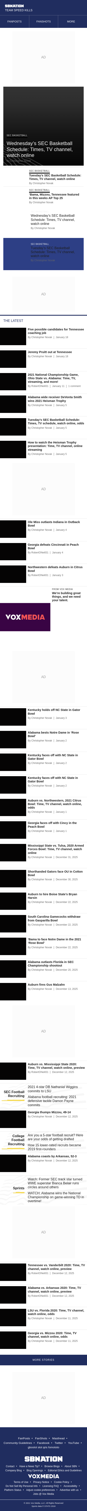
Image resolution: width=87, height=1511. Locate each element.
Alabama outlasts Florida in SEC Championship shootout (51, 963)
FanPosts (24, 1438)
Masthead (58, 1438)
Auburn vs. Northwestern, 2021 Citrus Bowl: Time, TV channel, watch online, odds (55, 804)
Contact (10, 1466)
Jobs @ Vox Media (43, 1494)
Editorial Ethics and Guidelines (65, 1470)
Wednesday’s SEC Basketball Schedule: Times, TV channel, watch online (40, 149)
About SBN (71, 1466)
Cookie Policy (61, 1482)
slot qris (43, 1447)
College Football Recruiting (16, 1140)
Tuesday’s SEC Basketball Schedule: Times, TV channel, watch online (55, 177)
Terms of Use (21, 1482)
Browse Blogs (52, 1466)
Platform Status (12, 1490)
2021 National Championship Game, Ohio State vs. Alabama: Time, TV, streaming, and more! (53, 378)
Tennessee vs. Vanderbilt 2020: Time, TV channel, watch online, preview (56, 1266)
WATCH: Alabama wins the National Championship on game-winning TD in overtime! (56, 1197)
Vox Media (35, 1503)
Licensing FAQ (51, 1486)
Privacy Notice (41, 1482)
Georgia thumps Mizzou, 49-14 (49, 1112)
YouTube (73, 1443)
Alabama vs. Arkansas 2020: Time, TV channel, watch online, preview (54, 1289)
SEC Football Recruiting (14, 1094)
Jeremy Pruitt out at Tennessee (50, 352)
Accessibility (70, 1486)
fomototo (53, 1447)
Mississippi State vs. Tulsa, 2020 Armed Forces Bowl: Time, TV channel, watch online (56, 849)
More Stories (43, 1359)
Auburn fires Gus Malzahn (46, 984)
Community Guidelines (18, 1443)
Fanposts (14, 21)
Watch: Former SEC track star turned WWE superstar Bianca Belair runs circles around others (55, 1183)
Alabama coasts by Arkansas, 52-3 (52, 1156)
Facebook (43, 1443)
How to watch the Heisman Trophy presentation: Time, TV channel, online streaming (55, 446)
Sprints (19, 1188)
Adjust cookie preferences (40, 1490)
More (72, 21)
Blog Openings (35, 1470)
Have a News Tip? (29, 1466)
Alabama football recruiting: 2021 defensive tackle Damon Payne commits (52, 1101)
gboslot (32, 1447)
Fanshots (44, 21)
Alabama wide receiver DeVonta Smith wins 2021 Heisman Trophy (55, 398)
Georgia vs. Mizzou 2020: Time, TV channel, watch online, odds (52, 1334)
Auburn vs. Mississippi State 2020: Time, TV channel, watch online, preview (56, 1066)
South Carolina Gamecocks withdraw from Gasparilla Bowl (54, 918)
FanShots (41, 1438)
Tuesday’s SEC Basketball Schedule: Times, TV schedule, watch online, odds (56, 421)
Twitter (59, 1443)
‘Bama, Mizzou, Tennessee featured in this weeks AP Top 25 (54, 196)
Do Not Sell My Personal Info (22, 1486)
